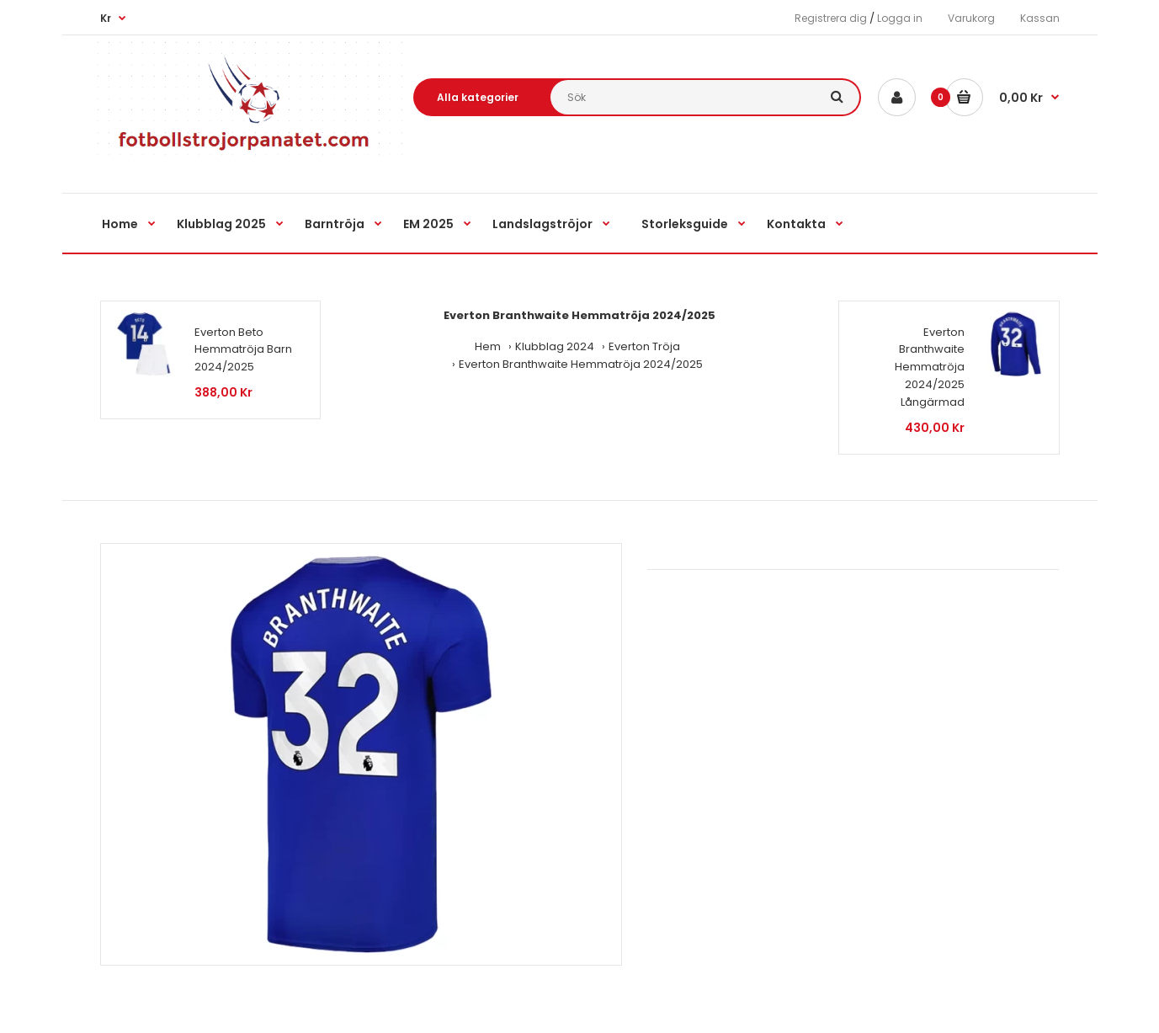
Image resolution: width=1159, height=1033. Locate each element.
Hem (488, 346)
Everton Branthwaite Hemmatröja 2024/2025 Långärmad (930, 367)
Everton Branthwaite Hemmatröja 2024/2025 (581, 364)
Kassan (1040, 18)
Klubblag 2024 (554, 346)
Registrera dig (831, 18)
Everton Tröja (644, 346)
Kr (105, 18)
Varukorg (971, 18)
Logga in (899, 18)
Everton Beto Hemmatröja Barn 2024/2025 (243, 349)
